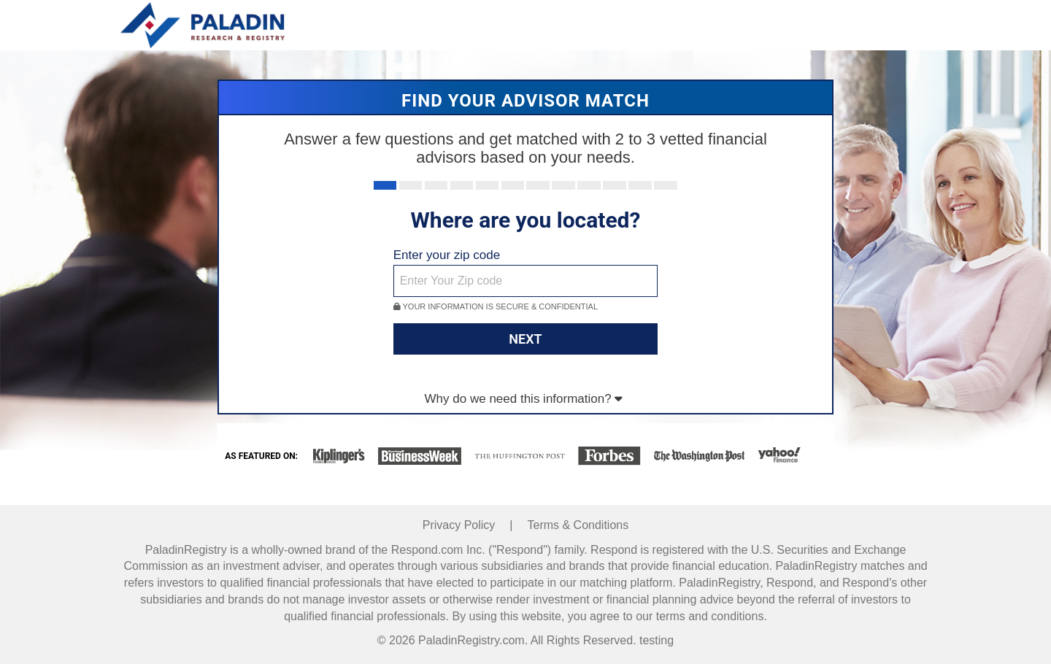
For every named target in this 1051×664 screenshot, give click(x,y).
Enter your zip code (446, 255)
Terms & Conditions (578, 525)
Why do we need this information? (524, 399)
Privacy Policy (459, 525)
